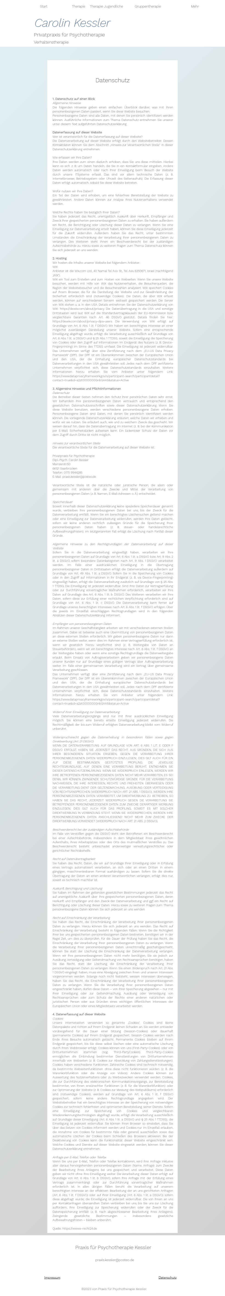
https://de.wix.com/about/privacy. (82, 308)
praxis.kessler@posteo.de (79, 476)
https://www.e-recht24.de (79, 1228)
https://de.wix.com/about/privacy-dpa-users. (82, 321)
